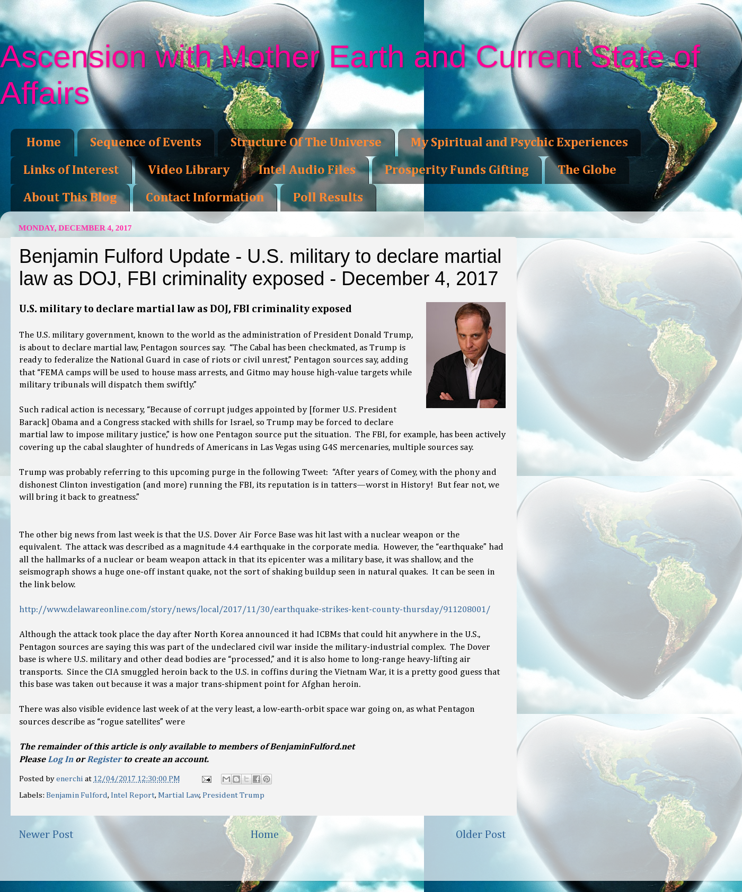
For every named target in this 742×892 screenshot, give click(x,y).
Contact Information (205, 197)
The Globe (587, 170)
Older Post (481, 835)
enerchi (70, 779)
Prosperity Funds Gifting (456, 170)
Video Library (188, 170)
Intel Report (133, 795)
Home (43, 142)
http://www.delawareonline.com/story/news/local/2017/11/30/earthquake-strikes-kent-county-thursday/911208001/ (254, 609)
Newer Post (46, 835)
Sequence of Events (145, 142)
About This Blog (70, 197)
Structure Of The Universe (306, 142)
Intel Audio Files (307, 170)
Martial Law (179, 795)
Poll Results (328, 197)
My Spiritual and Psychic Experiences (519, 142)
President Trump (233, 795)
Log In (60, 759)
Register (104, 759)
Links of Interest (71, 170)
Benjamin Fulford (77, 795)
